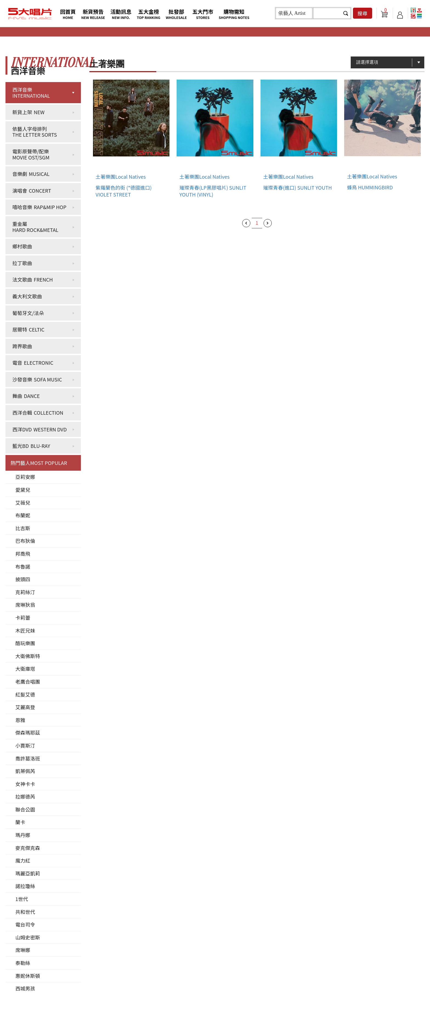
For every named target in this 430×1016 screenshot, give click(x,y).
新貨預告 (93, 14)
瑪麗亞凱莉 (27, 873)
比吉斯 (22, 528)
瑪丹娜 (22, 834)
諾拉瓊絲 (25, 885)
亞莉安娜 (25, 476)
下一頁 (268, 223)
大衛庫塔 (25, 668)
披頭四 (22, 579)
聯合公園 (25, 809)
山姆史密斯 (27, 937)
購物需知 (234, 14)
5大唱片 (30, 13)
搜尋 (362, 13)
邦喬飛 (22, 553)
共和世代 (25, 911)
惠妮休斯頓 (27, 975)
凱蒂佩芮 (25, 770)
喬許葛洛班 (27, 758)
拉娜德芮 (25, 796)
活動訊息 (121, 14)
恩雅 (20, 719)
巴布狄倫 (25, 540)
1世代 (21, 898)
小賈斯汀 (25, 745)
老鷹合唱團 (27, 681)
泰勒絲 (22, 962)
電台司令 (25, 924)
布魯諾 (22, 566)
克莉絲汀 (25, 592)
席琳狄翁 (25, 604)
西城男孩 (25, 988)
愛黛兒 (22, 489)
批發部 (176, 14)
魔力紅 (22, 860)
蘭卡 (20, 822)
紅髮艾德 (25, 694)
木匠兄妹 (25, 630)
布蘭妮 (22, 515)
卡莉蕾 (22, 617)
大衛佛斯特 (27, 655)
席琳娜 (22, 949)
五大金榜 (148, 14)
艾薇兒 (22, 502)
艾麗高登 (25, 707)
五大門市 (202, 14)
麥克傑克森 (27, 847)
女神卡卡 (25, 783)
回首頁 (68, 14)
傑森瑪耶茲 (27, 732)
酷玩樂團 (25, 643)
